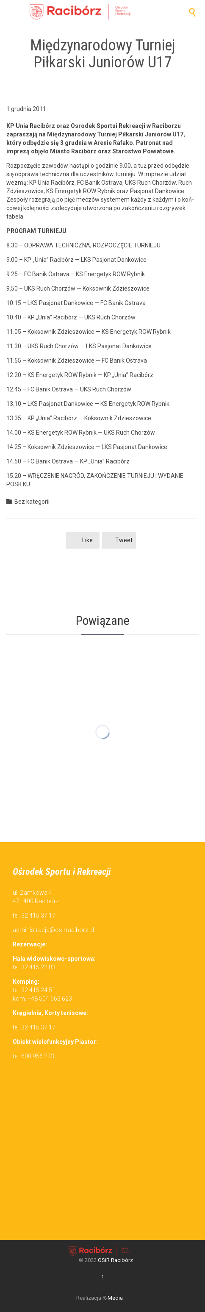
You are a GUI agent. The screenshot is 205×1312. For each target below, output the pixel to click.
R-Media (112, 1298)
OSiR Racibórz (115, 1260)
